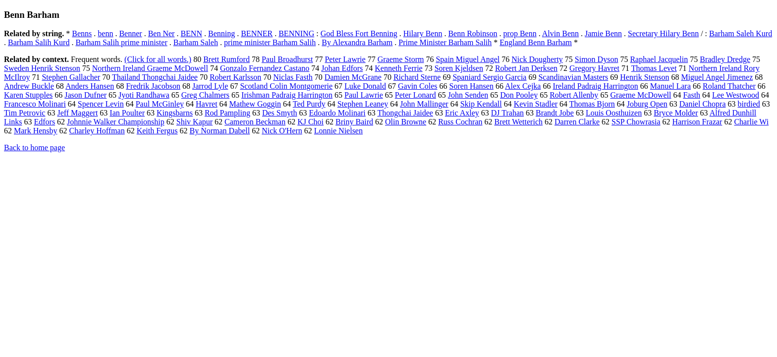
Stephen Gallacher (71, 77)
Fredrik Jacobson (153, 86)
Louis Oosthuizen (614, 113)
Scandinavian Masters (573, 77)
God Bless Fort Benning (359, 33)
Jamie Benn (603, 33)
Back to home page (34, 147)
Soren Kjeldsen (459, 68)
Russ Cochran (460, 122)
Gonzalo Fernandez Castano (264, 68)
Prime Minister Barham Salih (445, 42)
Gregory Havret (594, 68)
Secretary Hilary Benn (663, 33)
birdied (748, 104)
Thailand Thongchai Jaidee (155, 77)
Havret (207, 104)
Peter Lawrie (345, 59)
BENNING (296, 33)
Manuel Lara (670, 86)
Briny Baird (354, 122)
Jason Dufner (85, 95)
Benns (82, 33)
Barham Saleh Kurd (740, 33)
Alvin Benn (560, 33)
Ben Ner (161, 33)
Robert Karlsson (235, 77)
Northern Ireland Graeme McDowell (150, 68)
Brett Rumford (226, 59)
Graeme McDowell (640, 95)
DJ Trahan (507, 113)
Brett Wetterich (518, 122)
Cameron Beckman (254, 122)
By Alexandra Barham (357, 42)
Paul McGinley (160, 104)
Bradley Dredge (725, 59)
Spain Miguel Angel (468, 59)
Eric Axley (462, 113)
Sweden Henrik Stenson (42, 68)
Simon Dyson (596, 59)
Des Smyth (279, 113)
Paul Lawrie (363, 95)
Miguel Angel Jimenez (717, 77)
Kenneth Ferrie (398, 68)
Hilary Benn (423, 33)
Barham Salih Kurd (38, 42)
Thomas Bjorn (592, 104)
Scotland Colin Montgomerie (286, 86)
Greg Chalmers (205, 95)
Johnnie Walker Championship (116, 122)
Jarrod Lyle (210, 86)
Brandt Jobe (555, 113)
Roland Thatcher (729, 86)
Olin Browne (405, 122)
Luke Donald (365, 86)
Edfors (44, 122)
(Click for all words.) (157, 59)
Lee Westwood (735, 95)
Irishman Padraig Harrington (287, 95)
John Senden (468, 95)
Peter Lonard (415, 95)
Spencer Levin (101, 104)
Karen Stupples (28, 95)
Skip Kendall (481, 104)
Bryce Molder (676, 113)
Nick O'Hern (282, 130)
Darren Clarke (577, 122)
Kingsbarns (175, 113)
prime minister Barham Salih (270, 42)
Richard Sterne (417, 77)
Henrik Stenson (644, 77)
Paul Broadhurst (287, 59)
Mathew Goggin (255, 104)
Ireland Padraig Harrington (595, 86)
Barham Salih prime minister (121, 42)
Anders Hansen (89, 86)
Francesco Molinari (35, 104)
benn (105, 33)
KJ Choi (310, 122)
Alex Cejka (523, 86)
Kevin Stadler (535, 104)
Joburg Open (647, 104)
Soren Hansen (471, 86)
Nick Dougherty (537, 59)
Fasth (691, 95)
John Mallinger (424, 104)
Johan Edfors (342, 68)
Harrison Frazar (697, 122)
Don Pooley (519, 95)
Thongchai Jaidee (405, 113)
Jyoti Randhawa (143, 95)
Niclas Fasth (293, 77)
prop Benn (520, 33)
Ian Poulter (127, 113)
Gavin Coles (418, 86)
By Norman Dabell (219, 130)
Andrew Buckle (29, 86)
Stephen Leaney (362, 104)
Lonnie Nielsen (338, 130)
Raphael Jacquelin (659, 59)
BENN (191, 33)
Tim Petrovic (24, 113)
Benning (221, 33)
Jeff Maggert (77, 113)
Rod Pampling (227, 113)
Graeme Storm (401, 59)
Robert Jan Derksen (526, 68)
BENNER (257, 33)
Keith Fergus (157, 130)
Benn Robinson (472, 33)
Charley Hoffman (97, 130)
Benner (130, 33)
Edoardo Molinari (337, 113)
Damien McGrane (353, 77)
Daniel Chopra (702, 104)
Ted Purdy (309, 104)
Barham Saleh (195, 42)
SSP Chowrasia (636, 122)
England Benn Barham (536, 42)
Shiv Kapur (194, 122)
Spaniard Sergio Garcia (489, 77)
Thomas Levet (654, 68)
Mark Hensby (35, 130)
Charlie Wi (751, 122)
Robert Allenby (574, 95)
